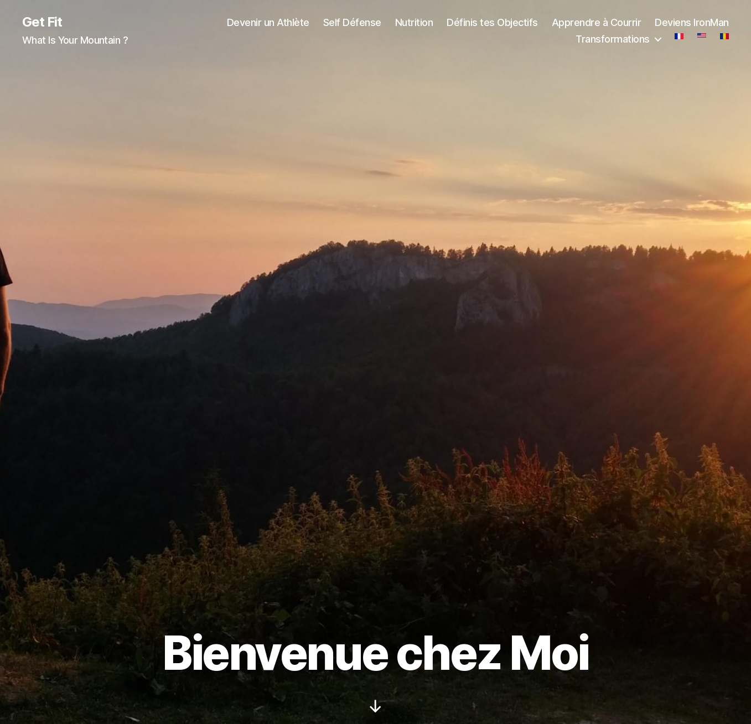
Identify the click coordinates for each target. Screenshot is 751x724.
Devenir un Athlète (268, 22)
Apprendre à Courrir (596, 22)
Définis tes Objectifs (492, 22)
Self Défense (352, 22)
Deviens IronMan (692, 22)
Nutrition (414, 22)
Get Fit (42, 22)
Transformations (613, 39)
